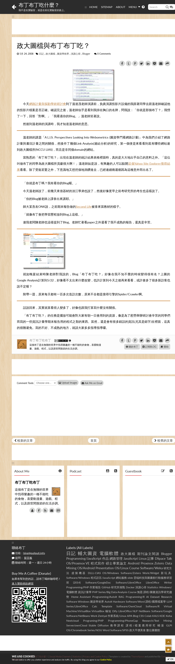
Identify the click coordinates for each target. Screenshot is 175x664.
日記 (41, 53)
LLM (169, 601)
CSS (141, 615)
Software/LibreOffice (128, 582)
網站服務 (121, 577)
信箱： (28, 553)
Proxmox (147, 563)
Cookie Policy (106, 660)
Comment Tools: (25, 383)
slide (130, 577)
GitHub (106, 587)
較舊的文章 (163, 440)
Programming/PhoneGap (123, 620)
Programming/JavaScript (83, 558)
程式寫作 (98, 563)
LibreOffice (125, 611)
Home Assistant (81, 596)
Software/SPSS (119, 630)
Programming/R (135, 596)
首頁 (93, 440)
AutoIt (108, 601)
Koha (169, 615)
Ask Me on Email (93, 383)
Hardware (119, 601)
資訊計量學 (85, 592)
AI (147, 596)
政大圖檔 (50, 53)
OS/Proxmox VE (78, 563)
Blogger (86, 53)
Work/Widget (150, 573)
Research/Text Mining (157, 620)
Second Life (84, 206)
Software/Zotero (131, 573)
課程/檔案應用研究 (141, 625)
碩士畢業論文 (116, 563)
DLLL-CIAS (94, 573)
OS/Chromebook (76, 630)
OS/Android (86, 568)
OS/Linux (121, 568)
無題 (140, 592)
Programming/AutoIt (104, 596)
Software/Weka (151, 568)
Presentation (105, 568)
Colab (147, 615)
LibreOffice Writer (159, 582)
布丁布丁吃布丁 (40, 340)
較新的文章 (23, 440)
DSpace (160, 558)
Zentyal (102, 615)
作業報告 (95, 587)
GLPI (169, 625)
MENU (134, 7)
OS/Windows (110, 573)
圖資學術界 (63, 53)
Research (166, 596)
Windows (83, 601)
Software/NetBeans (78, 615)
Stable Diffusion (99, 625)
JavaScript (130, 558)
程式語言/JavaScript (103, 577)
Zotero (159, 563)
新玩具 (166, 573)
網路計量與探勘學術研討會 (47, 104)
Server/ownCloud (76, 625)
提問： (22, 557)
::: (86, 7)
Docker (130, 587)
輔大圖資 (88, 553)
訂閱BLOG (149, 346)
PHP (95, 592)
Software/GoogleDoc (98, 582)
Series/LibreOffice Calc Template (89, 606)
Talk (169, 558)
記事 (150, 558)
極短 (108, 611)
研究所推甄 (118, 587)
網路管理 (116, 558)
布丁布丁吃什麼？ (39, 5)
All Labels (85, 548)
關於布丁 (132, 346)
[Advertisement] (87, 643)
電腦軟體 (109, 553)
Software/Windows (78, 577)
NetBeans (144, 611)
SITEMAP (106, 7)
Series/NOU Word (98, 630)
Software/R (152, 606)
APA (129, 615)
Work (94, 615)
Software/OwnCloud (129, 606)
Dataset (155, 596)
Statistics (152, 587)
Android (134, 563)
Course (134, 568)
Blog (135, 615)
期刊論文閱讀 (148, 554)
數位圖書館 (153, 630)
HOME (93, 7)
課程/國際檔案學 (155, 601)
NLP (135, 611)
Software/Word (135, 601)
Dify (114, 611)
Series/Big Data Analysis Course (117, 592)
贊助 (165, 346)
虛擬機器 (79, 573)
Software (71, 601)
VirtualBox (98, 611)
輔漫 (160, 625)
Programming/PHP (77, 587)
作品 (105, 558)
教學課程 (117, 625)
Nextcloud (72, 620)
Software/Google (161, 611)
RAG (121, 596)
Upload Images (67, 382)
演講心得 (75, 53)
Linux (143, 558)
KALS (155, 615)
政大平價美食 (137, 630)
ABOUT (120, 7)
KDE (162, 615)
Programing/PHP (93, 620)
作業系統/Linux (117, 615)
